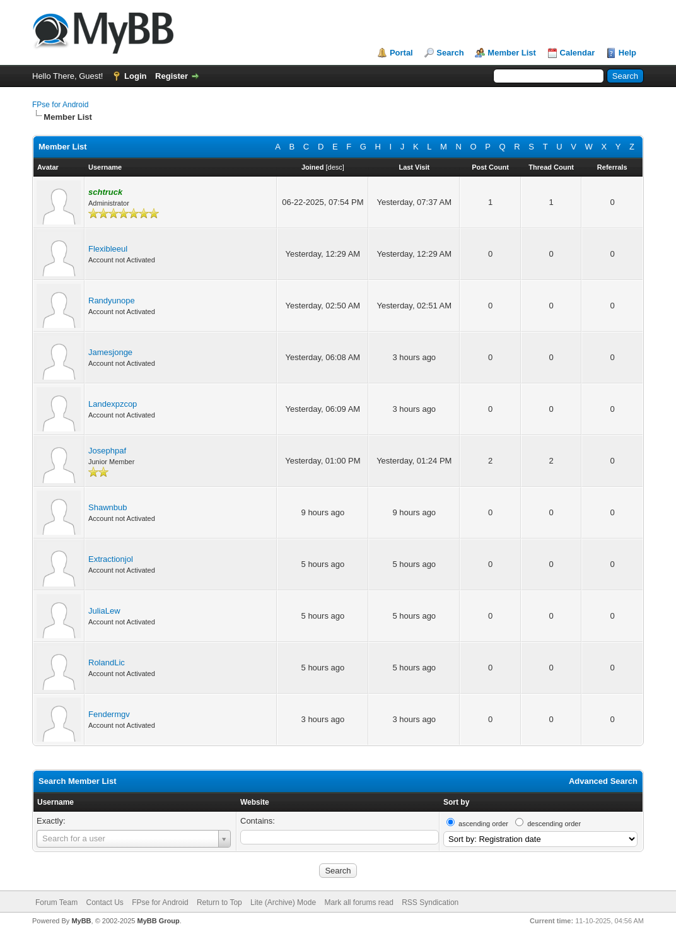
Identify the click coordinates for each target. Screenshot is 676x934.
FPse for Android (60, 104)
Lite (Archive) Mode (283, 902)
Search (449, 52)
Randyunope (111, 300)
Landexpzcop (112, 404)
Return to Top (219, 902)
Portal (401, 52)
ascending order (483, 823)
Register (171, 76)
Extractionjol (110, 559)
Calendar (577, 52)
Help (627, 52)
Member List (511, 52)
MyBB (81, 921)
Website (254, 802)
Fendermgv (109, 714)
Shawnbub (107, 507)
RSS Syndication (430, 902)
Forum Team (56, 902)
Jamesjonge (110, 352)
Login (135, 76)
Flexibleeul (107, 249)
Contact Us (104, 902)
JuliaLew (104, 611)
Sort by (456, 802)
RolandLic (106, 662)
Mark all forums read (358, 902)
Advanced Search (603, 781)
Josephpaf (107, 450)
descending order (554, 823)
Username (55, 802)
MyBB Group (158, 921)
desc (335, 167)
